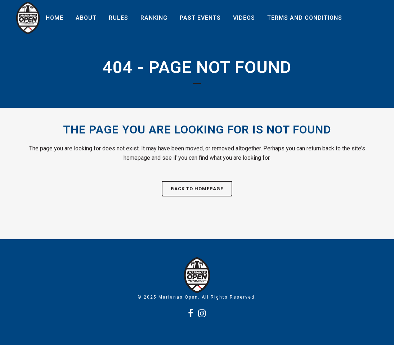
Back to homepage (197, 188)
